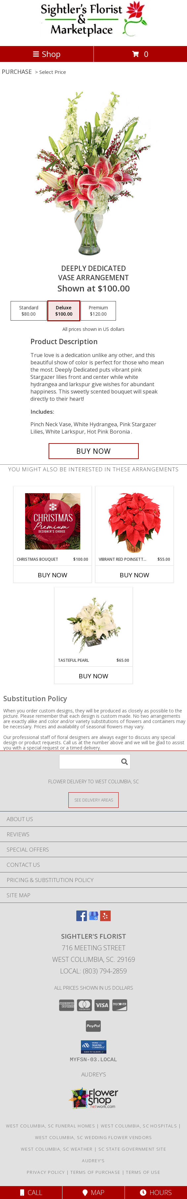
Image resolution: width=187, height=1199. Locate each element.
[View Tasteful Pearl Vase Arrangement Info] (93, 622)
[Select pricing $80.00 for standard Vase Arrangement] (29, 311)
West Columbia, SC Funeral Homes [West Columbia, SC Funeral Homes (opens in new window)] (50, 1126)
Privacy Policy (46, 1172)
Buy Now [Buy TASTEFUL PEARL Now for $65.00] (93, 676)
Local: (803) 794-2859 (93, 970)
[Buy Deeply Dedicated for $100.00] (94, 451)
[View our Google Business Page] (93, 919)
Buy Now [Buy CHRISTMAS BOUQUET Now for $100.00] (52, 575)
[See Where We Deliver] (93, 800)
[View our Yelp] (105, 919)
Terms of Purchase (95, 1172)
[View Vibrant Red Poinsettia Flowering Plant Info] (134, 521)
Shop (46, 53)
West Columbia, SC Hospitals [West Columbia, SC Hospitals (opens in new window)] (139, 1126)
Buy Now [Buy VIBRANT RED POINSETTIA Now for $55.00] (134, 575)
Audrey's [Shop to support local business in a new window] (93, 1074)
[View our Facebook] (81, 919)
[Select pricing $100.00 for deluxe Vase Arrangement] (63, 311)
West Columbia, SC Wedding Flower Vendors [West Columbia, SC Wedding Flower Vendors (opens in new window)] (93, 1137)
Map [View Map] (93, 1192)
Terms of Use (143, 1172)
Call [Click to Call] (31, 1192)
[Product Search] (95, 761)
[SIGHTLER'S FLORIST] (93, 36)
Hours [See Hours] (156, 1192)
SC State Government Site (132, 1149)
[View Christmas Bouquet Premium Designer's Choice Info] (52, 521)
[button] (93, 1047)
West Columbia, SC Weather (57, 1149)
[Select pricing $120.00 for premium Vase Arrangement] (98, 311)
